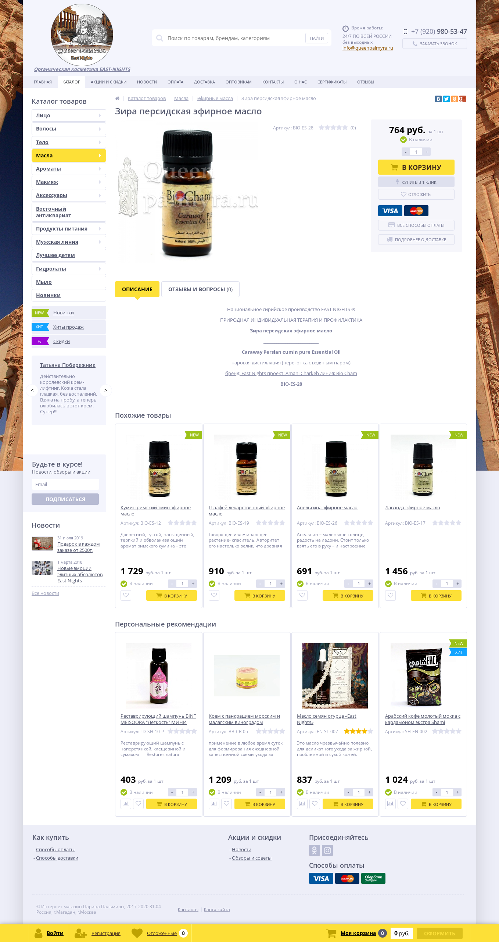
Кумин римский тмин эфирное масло (156, 510)
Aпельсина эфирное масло (327, 507)
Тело (68, 142)
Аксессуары (68, 195)
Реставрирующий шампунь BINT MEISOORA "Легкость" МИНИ (158, 719)
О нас (300, 82)
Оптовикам (239, 82)
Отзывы (365, 82)
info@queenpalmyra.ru (367, 47)
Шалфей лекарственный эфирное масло (247, 510)
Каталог (71, 82)
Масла (68, 155)
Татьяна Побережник (68, 364)
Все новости (45, 593)
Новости (147, 82)
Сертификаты (332, 82)
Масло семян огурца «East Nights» (326, 719)
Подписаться (65, 499)
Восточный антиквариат (53, 212)
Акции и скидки (108, 82)
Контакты (273, 82)
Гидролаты (68, 268)
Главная (43, 82)
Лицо (68, 115)
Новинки (48, 295)
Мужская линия (68, 241)
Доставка (204, 82)
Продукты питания (68, 228)
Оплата (175, 82)
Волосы (68, 128)
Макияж (68, 181)
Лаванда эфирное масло (412, 507)
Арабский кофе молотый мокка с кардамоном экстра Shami (422, 719)
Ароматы (68, 168)
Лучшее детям (55, 254)
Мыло (44, 281)
